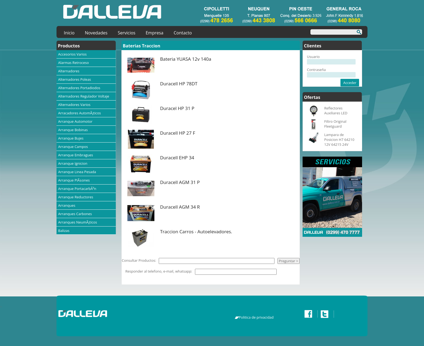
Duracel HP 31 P (177, 108)
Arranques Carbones (75, 213)
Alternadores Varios (74, 104)
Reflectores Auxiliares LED (335, 110)
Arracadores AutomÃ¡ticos (79, 113)
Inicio (69, 33)
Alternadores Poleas (74, 79)
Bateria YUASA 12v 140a (185, 59)
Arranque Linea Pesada (77, 171)
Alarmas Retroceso (73, 62)
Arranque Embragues (75, 155)
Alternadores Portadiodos (79, 87)
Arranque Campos (73, 146)
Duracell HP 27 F (177, 133)
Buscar (357, 32)
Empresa (155, 33)
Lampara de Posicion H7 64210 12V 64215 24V (339, 139)
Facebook (310, 314)
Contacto (183, 33)
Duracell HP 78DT (178, 83)
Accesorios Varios (72, 54)
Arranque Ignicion (72, 163)
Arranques (66, 205)
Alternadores (69, 71)
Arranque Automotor (75, 121)
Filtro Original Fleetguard (335, 124)
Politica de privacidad (256, 317)
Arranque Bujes (71, 138)
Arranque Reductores (75, 197)
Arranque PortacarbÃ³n (77, 188)
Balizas (63, 230)
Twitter (326, 314)
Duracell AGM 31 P (180, 182)
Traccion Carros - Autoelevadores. (196, 231)
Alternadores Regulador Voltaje (83, 96)
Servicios (126, 33)
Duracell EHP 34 (177, 157)
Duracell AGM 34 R (180, 207)
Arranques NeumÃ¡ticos (77, 222)
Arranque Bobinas (73, 129)
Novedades (96, 33)
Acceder (349, 82)
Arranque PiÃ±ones (74, 180)
